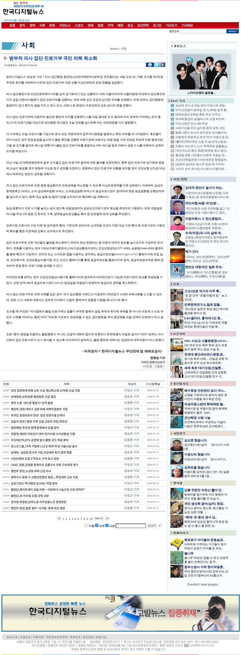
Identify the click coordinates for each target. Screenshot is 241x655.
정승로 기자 (131, 396)
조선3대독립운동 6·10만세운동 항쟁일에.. (201, 159)
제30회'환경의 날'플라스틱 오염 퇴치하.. (200, 119)
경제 (32, 25)
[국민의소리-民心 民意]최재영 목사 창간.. (201, 150)
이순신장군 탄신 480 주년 (191, 123)
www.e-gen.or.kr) (126, 254)
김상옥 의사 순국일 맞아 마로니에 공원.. (200, 105)
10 (91, 519)
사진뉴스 (65, 25)
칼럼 (100, 25)
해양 (120, 25)
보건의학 (143, 25)
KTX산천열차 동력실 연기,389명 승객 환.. (201, 110)
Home (114, 48)
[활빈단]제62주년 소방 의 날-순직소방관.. (201, 141)
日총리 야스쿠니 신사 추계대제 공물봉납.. (201, 146)
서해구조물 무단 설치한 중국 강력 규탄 (200, 128)
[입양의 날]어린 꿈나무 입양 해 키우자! (200, 164)
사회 (42, 25)
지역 (110, 25)
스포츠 (79, 25)
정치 (22, 25)
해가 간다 (191, 251)
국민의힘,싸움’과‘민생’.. (202, 203)
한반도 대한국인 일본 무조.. (204, 267)
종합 (12, 25)
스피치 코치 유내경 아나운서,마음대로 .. (200, 168)
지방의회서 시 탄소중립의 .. (204, 218)
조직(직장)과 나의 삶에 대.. (203, 233)
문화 (52, 25)
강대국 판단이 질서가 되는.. (204, 188)
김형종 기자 (131, 402)
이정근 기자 (131, 390)
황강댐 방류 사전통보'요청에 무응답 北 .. (201, 155)
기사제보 (187, 25)
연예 (90, 25)
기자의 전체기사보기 (153, 362)
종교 (130, 25)
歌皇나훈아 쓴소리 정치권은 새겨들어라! (201, 132)
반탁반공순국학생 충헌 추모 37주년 (197, 114)
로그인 (157, 25)
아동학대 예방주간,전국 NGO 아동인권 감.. (202, 137)
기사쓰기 (171, 25)
